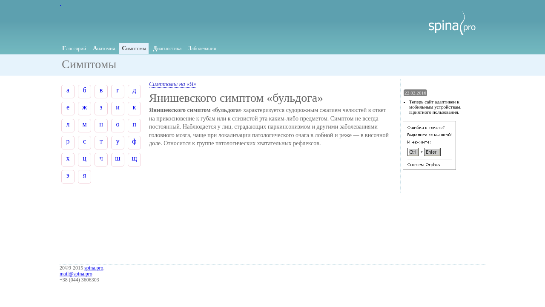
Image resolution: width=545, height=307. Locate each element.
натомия (104, 48)
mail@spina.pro (76, 274)
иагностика (167, 48)
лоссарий (74, 48)
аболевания (202, 48)
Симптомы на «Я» (172, 84)
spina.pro (93, 268)
